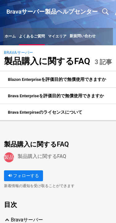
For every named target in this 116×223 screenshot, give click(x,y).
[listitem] (58, 79)
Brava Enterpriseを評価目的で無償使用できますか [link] (56, 95)
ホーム (10, 36)
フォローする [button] (23, 175)
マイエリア (57, 36)
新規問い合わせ (83, 36)
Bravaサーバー (18, 52)
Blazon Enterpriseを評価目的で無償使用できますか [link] (57, 79)
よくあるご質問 (32, 36)
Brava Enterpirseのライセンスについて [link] (45, 112)
